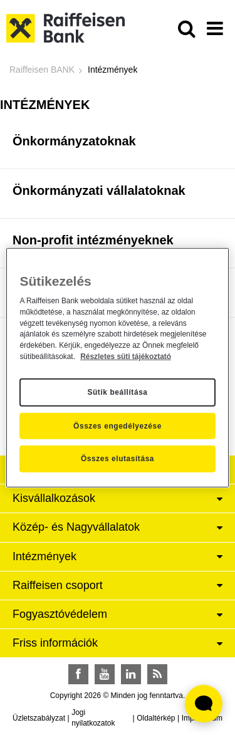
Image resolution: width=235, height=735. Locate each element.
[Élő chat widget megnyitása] (203, 703)
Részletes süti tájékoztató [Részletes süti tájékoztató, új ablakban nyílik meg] (125, 356)
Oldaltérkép (156, 718)
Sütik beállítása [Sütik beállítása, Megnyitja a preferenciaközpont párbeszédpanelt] (117, 392)
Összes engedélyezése (117, 425)
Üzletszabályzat (39, 718)
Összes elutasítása (117, 458)
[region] (117, 367)
